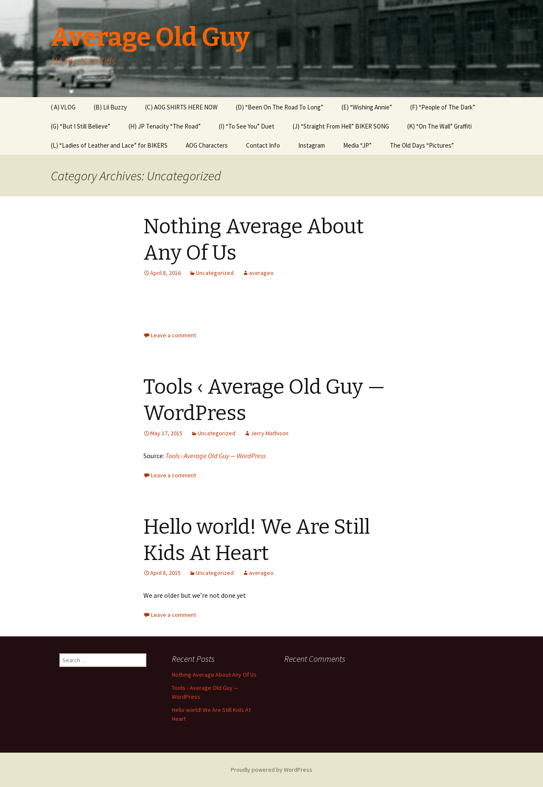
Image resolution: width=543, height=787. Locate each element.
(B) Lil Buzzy (110, 107)
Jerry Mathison (269, 433)
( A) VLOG (63, 107)
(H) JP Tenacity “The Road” (165, 126)
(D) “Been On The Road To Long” (279, 107)
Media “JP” (357, 145)
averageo (261, 273)
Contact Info (263, 145)
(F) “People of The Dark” (442, 107)
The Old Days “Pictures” (422, 145)
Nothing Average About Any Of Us (214, 674)
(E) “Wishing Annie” (366, 107)
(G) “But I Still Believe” (80, 126)
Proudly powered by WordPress (271, 769)
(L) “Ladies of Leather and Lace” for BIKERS (109, 145)
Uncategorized (215, 273)
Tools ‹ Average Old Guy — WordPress (215, 455)
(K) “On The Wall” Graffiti (439, 126)
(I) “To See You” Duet (246, 126)
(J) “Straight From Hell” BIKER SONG (341, 126)
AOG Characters (207, 145)
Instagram (311, 145)
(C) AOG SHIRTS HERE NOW (181, 107)
